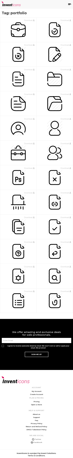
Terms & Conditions (36, 456)
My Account (36, 391)
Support (36, 417)
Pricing (37, 401)
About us (36, 414)
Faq (36, 420)
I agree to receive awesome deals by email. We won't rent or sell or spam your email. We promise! (38, 347)
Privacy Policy (36, 423)
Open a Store (36, 405)
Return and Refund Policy (36, 426)
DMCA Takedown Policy (36, 430)
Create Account (36, 394)
